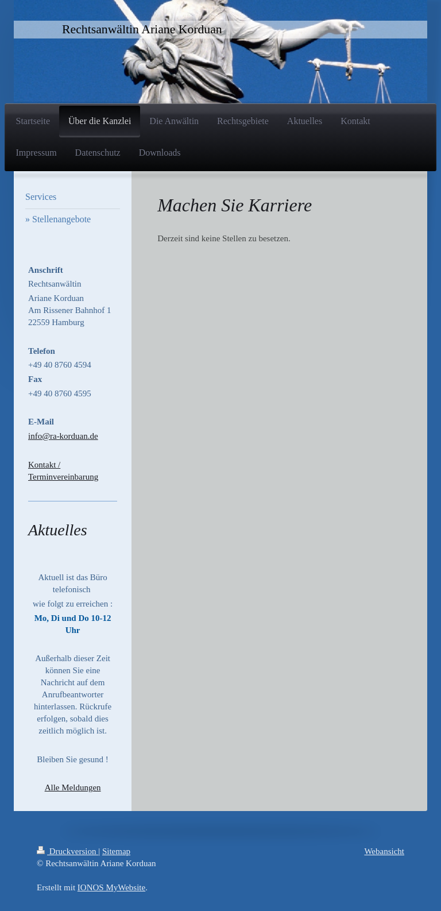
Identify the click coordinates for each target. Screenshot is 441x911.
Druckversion (67, 851)
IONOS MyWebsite (111, 887)
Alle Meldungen (73, 787)
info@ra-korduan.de (63, 436)
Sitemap (116, 851)
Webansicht (384, 851)
